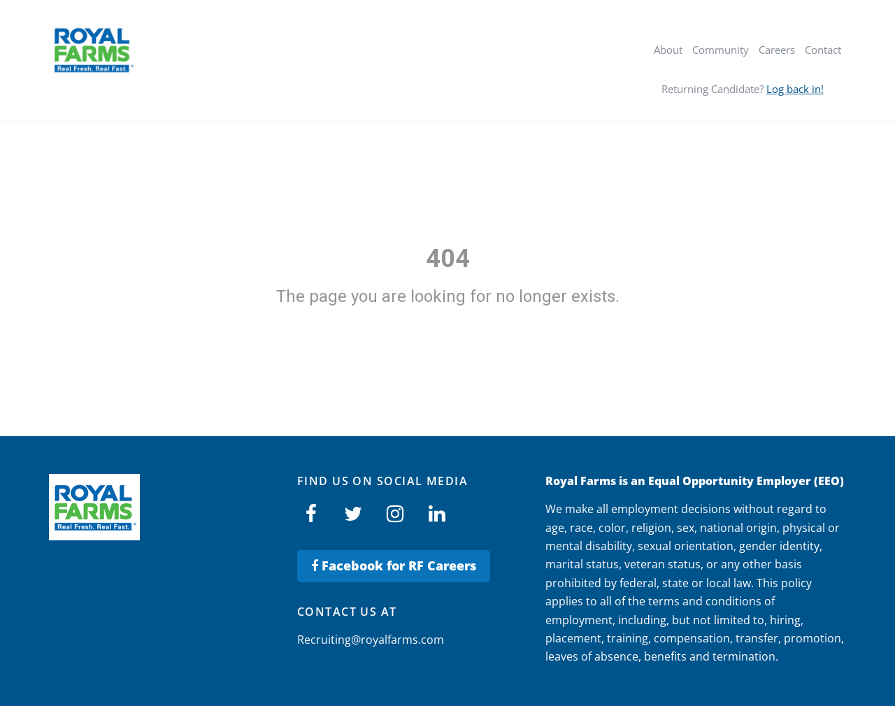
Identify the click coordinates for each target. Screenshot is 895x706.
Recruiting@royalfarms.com (370, 639)
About (668, 50)
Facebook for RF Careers (393, 565)
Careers (777, 50)
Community (720, 50)
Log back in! (795, 89)
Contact (823, 50)
